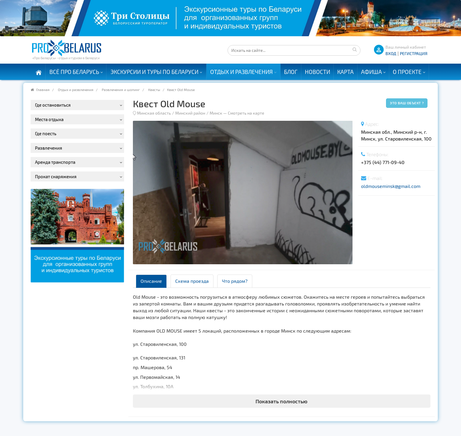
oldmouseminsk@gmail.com (390, 186)
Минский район (190, 112)
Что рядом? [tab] (235, 281)
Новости (317, 71)
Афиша (371, 71)
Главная (43, 89)
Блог (291, 71)
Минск (216, 112)
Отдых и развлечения (241, 71)
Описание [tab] (151, 281)
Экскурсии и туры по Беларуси (154, 71)
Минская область (154, 112)
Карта (345, 71)
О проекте (407, 71)
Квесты (154, 89)
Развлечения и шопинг (121, 89)
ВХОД (390, 53)
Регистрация (413, 53)
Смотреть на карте (246, 112)
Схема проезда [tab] (192, 281)
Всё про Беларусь (74, 71)
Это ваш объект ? (407, 103)
